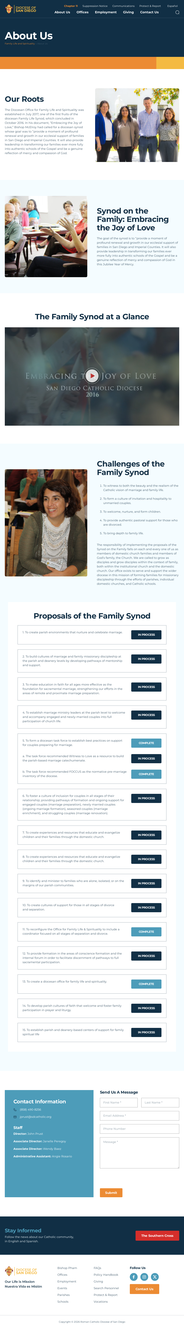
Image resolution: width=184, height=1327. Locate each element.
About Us (62, 12)
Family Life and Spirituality (20, 43)
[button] (92, 376)
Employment (106, 12)
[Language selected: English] (172, 6)
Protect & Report (150, 6)
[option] (172, 6)
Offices (83, 12)
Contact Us (149, 12)
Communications (123, 6)
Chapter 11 (71, 6)
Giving (128, 12)
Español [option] (172, 6)
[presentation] (124, 1178)
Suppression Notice (95, 6)
